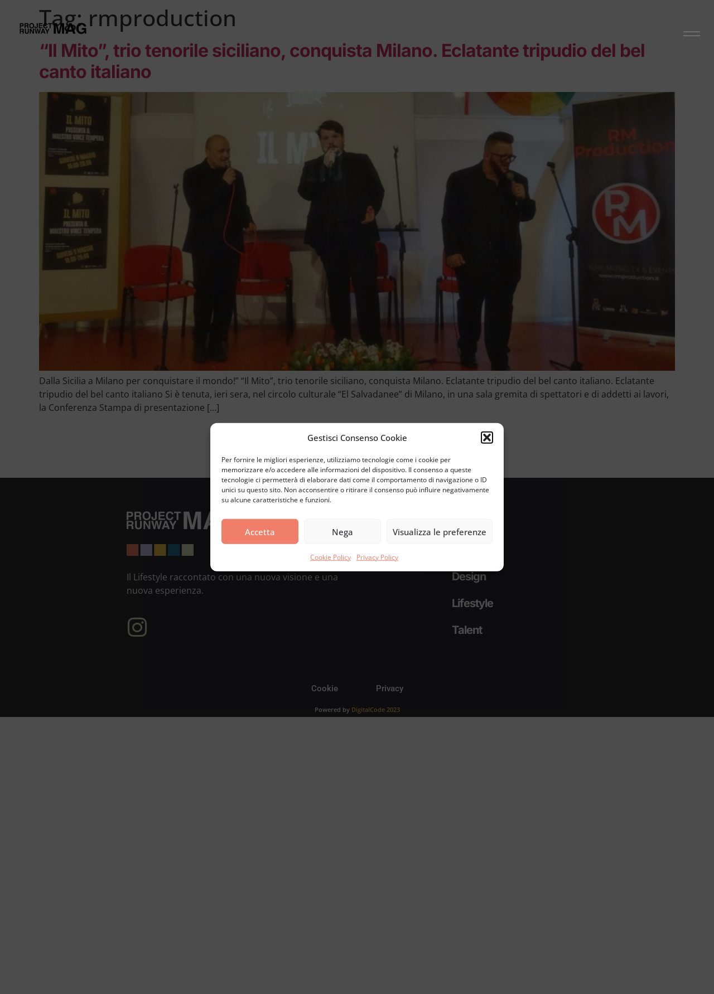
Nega (342, 531)
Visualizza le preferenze (439, 531)
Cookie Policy (330, 557)
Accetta (260, 531)
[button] (487, 437)
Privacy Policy (377, 557)
